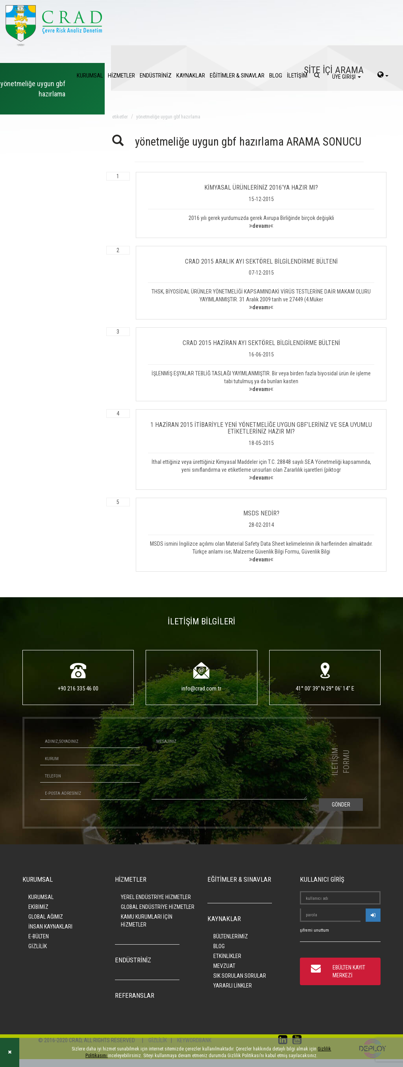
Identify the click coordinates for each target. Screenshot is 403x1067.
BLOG (275, 75)
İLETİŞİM (297, 75)
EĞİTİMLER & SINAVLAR (237, 75)
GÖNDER (341, 804)
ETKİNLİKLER (227, 956)
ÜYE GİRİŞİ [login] (346, 77)
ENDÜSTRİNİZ (156, 75)
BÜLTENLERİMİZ (230, 936)
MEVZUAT (224, 966)
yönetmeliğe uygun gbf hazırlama (168, 117)
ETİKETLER (120, 117)
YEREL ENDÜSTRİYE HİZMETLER (156, 897)
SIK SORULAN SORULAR (239, 976)
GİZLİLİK (37, 946)
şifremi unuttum (314, 930)
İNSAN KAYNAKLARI (50, 926)
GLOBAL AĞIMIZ (45, 917)
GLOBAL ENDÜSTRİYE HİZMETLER (157, 907)
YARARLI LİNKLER (232, 985)
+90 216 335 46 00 (78, 688)
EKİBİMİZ (38, 907)
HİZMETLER (121, 75)
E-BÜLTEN (38, 936)
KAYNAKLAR (190, 75)
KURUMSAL (90, 75)
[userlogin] (373, 915)
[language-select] (382, 75)
